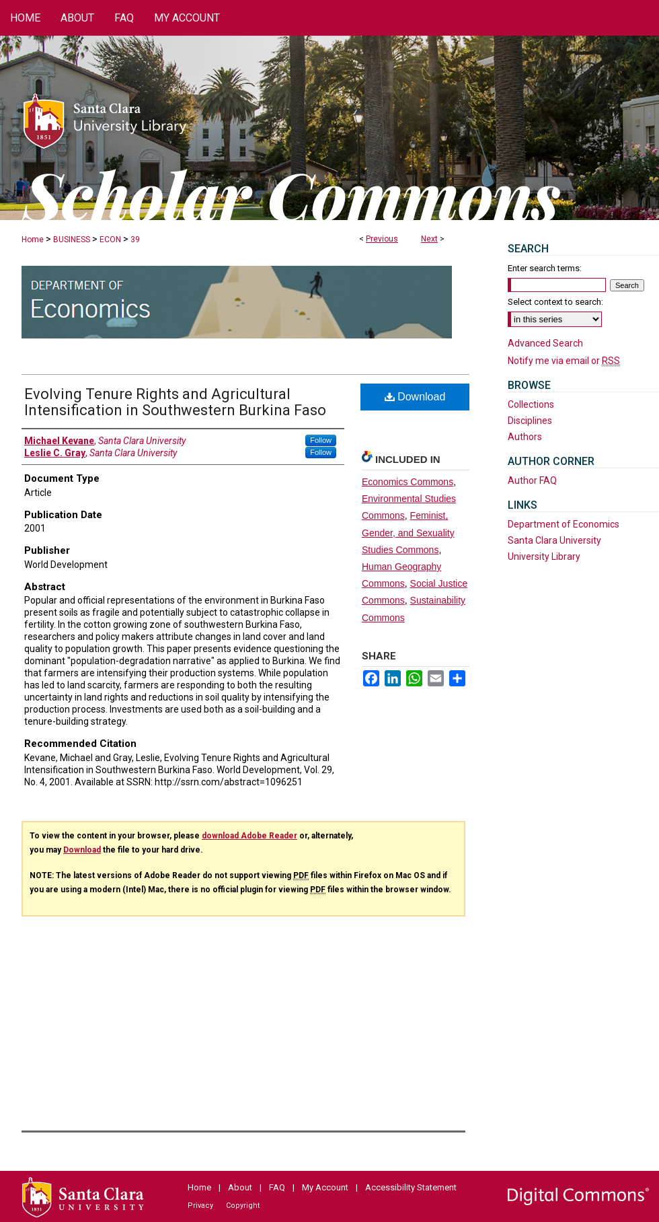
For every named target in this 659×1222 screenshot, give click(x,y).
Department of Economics (563, 524)
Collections (531, 404)
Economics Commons (407, 481)
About (240, 1187)
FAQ (277, 1187)
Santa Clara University (554, 540)
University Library (544, 556)
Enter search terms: (545, 268)
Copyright (243, 1205)
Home (33, 239)
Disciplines (530, 420)
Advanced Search (545, 343)
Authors (525, 436)
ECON (110, 239)
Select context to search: (555, 302)
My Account (325, 1187)
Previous (382, 239)
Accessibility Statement (411, 1187)
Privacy (200, 1205)
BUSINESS (71, 239)
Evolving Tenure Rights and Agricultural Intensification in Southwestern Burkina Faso (175, 402)
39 (135, 239)
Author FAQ (532, 480)
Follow (321, 440)
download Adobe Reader (249, 835)
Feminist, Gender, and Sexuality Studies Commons (408, 532)
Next (429, 239)
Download (415, 396)
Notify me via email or (564, 360)
